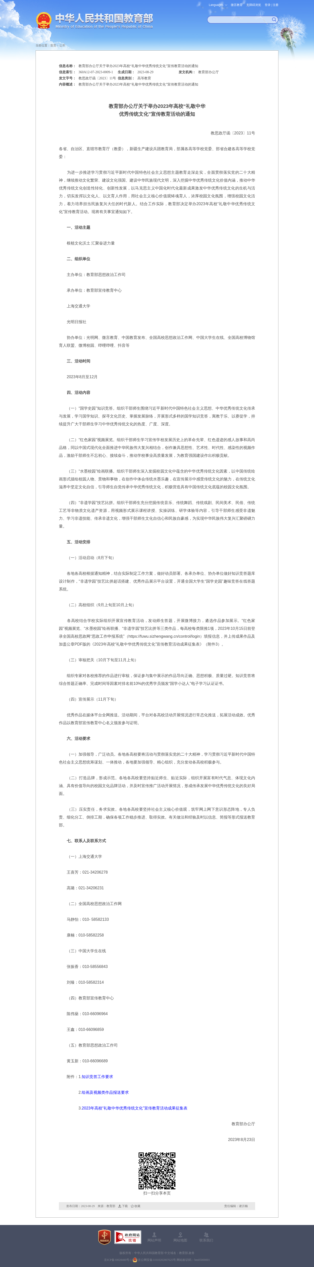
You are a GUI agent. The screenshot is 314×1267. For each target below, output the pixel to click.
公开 (62, 45)
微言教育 (237, 5)
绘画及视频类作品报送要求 (105, 1092)
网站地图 (180, 1240)
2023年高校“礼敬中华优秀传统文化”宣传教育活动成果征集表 (134, 1108)
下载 (125, 1206)
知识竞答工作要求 (97, 1077)
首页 (53, 45)
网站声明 (154, 1240)
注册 (275, 5)
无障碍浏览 (253, 5)
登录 (268, 5)
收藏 (137, 1206)
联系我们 (206, 1240)
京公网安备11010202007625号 (157, 1260)
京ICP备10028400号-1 (118, 1260)
